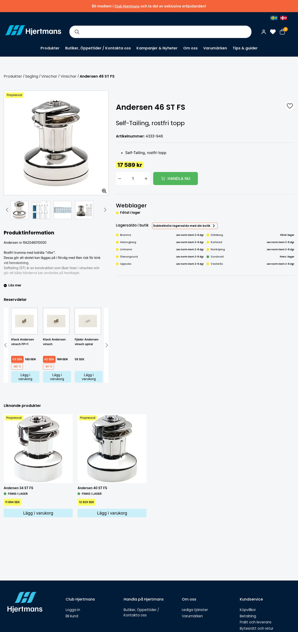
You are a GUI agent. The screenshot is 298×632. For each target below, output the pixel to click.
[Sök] (76, 31)
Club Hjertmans (127, 6)
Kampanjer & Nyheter (157, 48)
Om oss (190, 48)
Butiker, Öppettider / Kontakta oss (98, 48)
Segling (31, 76)
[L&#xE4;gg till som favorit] (289, 106)
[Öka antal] (146, 178)
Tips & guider (245, 48)
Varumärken (215, 48)
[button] (7, 210)
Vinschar (49, 76)
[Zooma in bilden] (102, 189)
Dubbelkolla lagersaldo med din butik (181, 226)
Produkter (50, 48)
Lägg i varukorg (25, 377)
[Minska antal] (119, 178)
